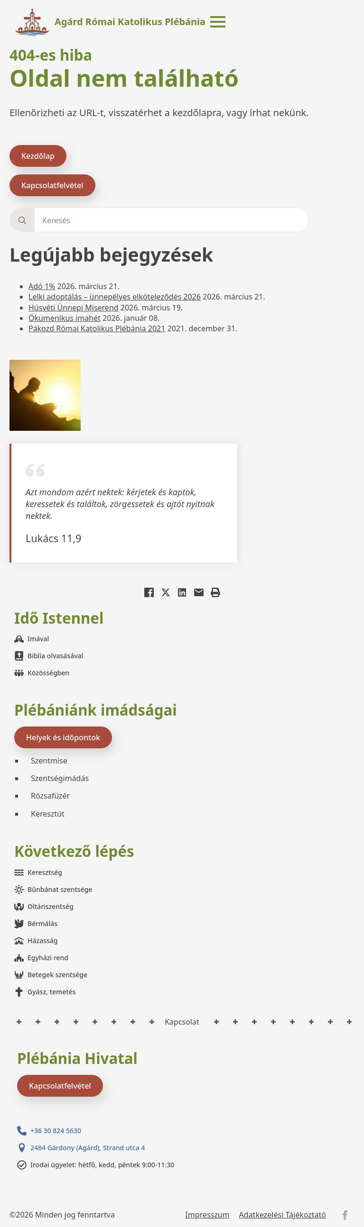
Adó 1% (41, 286)
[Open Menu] (217, 21)
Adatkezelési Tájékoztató (282, 1214)
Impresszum (207, 1214)
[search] (22, 220)
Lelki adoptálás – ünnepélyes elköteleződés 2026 (114, 296)
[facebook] (345, 1215)
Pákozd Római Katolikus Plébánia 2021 (96, 328)
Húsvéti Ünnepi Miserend (73, 307)
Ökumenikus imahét (64, 318)
